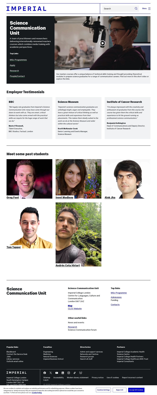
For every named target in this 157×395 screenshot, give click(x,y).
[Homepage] (53, 8)
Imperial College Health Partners (130, 356)
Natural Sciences (50, 356)
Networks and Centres (89, 354)
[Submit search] (136, 8)
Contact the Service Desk (17, 354)
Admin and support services (91, 352)
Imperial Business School (53, 359)
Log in (45, 380)
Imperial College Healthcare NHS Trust (132, 359)
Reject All (119, 390)
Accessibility (58, 377)
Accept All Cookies (136, 390)
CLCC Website (75, 308)
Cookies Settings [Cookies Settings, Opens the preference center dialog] (103, 390)
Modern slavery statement (78, 377)
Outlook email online (15, 361)
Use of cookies (113, 377)
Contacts (115, 304)
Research (14, 70)
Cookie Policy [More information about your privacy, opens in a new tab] (37, 393)
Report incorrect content (132, 377)
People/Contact (17, 76)
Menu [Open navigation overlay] (146, 8)
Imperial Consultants (125, 361)
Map (70, 305)
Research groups (87, 356)
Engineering (48, 352)
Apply (12, 65)
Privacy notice (97, 377)
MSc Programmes (18, 59)
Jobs (9, 356)
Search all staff (86, 359)
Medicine (47, 354)
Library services (13, 359)
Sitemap (46, 377)
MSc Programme (119, 292)
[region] (78, 390)
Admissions (116, 297)
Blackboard (11, 352)
